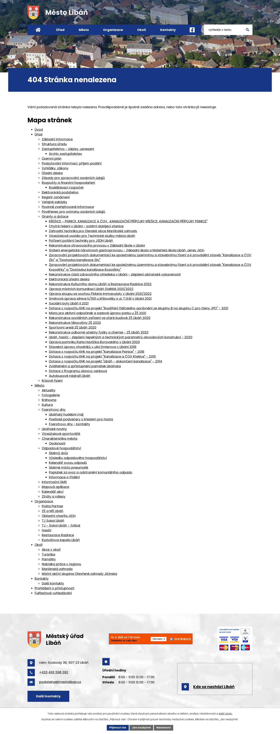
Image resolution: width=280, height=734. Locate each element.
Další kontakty (53, 583)
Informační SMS (54, 482)
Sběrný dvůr (58, 453)
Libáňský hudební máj (66, 414)
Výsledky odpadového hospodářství (78, 458)
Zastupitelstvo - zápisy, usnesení (68, 149)
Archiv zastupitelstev (65, 153)
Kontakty (168, 30)
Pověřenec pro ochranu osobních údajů (73, 211)
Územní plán (51, 158)
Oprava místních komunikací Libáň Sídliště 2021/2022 (91, 289)
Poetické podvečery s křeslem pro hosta (81, 419)
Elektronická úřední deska (69, 279)
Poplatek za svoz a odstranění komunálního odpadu (90, 472)
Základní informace (57, 139)
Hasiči (46, 530)
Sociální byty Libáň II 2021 (69, 303)
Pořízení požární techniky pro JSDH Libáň (81, 240)
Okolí (141, 30)
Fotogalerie (51, 395)
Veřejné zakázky (54, 202)
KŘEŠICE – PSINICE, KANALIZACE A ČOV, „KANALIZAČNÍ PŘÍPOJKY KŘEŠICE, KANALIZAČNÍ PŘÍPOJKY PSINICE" (128, 221)
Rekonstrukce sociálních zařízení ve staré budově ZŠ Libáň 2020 (99, 318)
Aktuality (48, 390)
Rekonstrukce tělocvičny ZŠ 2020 (75, 322)
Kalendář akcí (52, 491)
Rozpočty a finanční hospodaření (68, 182)
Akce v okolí (51, 549)
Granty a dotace (55, 216)
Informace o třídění (64, 477)
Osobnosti (57, 443)
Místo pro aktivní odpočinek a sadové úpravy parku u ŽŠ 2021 (97, 313)
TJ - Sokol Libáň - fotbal (61, 525)
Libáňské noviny (54, 429)
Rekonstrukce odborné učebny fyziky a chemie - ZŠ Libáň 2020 (98, 332)
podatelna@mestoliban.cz (60, 682)
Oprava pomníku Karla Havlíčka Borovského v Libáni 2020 (94, 342)
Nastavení (163, 727)
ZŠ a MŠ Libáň (52, 511)
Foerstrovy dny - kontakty (69, 424)
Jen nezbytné (141, 727)
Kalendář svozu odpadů (68, 462)
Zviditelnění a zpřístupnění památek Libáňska (85, 366)
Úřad (60, 30)
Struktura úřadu (54, 144)
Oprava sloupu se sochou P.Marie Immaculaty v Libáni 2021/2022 (100, 293)
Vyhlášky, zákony (55, 168)
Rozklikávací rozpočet (66, 187)
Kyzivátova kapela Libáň (61, 540)
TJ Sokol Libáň (53, 520)
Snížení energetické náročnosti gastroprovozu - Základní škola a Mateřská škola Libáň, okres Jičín (126, 250)
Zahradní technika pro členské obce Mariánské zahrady (93, 231)
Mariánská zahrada (57, 569)
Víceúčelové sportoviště (61, 433)
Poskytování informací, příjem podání (72, 163)
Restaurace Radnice (58, 535)
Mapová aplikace (55, 487)
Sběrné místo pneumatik (68, 467)
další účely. (225, 713)
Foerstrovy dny (54, 409)
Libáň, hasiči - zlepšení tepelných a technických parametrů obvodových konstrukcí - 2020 (120, 337)
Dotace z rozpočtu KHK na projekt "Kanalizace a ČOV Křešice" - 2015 (102, 356)
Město (84, 30)
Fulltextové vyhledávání (53, 593)
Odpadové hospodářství (61, 448)
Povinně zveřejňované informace (68, 207)
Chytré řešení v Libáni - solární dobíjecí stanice (86, 226)
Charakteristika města (59, 438)
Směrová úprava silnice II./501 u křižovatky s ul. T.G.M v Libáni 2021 (100, 298)
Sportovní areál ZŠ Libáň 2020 (72, 327)
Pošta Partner (52, 506)
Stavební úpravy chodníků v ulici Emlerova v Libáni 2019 (92, 347)
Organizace (113, 30)
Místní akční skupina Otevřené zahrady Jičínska (79, 573)
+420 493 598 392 (53, 672)
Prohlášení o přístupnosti (54, 588)
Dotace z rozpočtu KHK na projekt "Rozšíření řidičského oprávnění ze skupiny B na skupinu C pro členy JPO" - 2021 (138, 308)
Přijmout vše (117, 727)
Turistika (48, 554)
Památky (49, 559)
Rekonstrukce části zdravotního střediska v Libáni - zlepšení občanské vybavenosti (115, 274)
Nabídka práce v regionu (61, 564)
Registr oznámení (56, 197)
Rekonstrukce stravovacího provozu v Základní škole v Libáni (97, 245)
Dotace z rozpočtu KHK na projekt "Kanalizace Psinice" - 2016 (96, 351)
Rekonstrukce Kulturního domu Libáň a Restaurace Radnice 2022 (100, 284)
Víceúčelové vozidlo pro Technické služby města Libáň (92, 236)
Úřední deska (52, 173)
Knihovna (49, 400)
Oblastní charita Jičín (59, 516)
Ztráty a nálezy (53, 496)
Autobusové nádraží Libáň (69, 376)
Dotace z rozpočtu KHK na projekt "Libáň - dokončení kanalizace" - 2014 (105, 361)
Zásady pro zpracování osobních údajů (73, 178)
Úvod (38, 29)
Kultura (47, 404)
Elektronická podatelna (60, 192)
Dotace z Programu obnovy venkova (78, 371)
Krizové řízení (52, 380)
